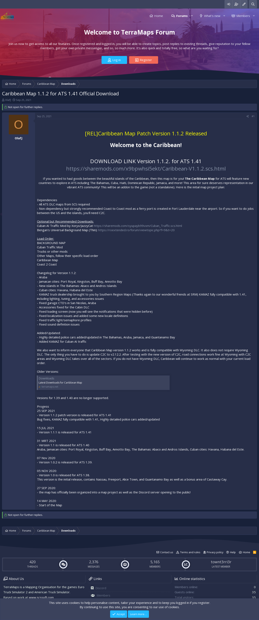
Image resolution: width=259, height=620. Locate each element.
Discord (100, 588)
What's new (212, 16)
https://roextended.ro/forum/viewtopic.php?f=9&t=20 (136, 230)
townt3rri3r (221, 561)
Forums (182, 16)
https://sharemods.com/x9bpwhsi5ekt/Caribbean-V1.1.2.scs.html (146, 168)
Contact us (166, 552)
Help (233, 552)
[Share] (247, 116)
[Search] (253, 4)
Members (243, 16)
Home (158, 16)
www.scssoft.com (41, 597)
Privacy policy (215, 552)
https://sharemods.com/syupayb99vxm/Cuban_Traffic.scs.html (138, 226)
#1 (253, 116)
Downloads (46, 378)
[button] (192, 16)
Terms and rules (190, 552)
